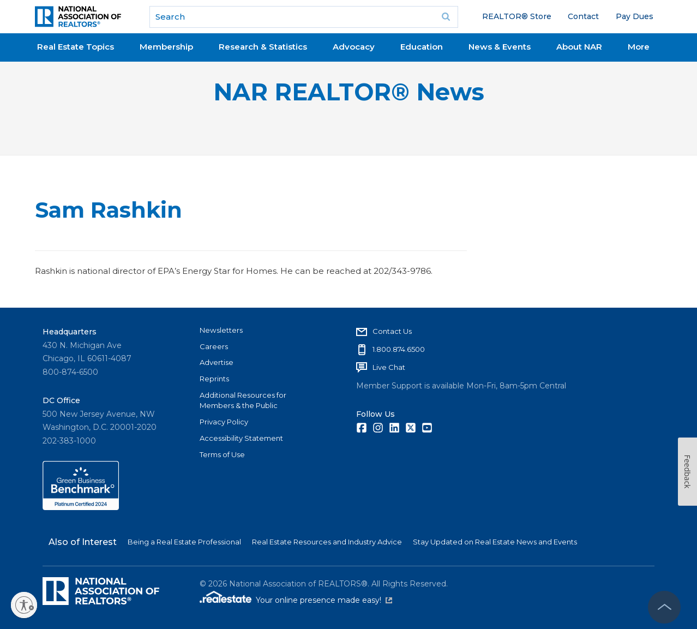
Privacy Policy (224, 421)
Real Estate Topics (75, 46)
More (639, 46)
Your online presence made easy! (324, 600)
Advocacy (354, 46)
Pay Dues (634, 16)
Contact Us (392, 331)
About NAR (579, 46)
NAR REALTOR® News (348, 91)
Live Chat (388, 367)
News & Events (499, 46)
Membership (166, 46)
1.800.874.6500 (398, 349)
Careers (214, 346)
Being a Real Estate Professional (184, 541)
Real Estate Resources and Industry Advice (327, 541)
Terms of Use (222, 454)
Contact (583, 16)
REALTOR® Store (516, 16)
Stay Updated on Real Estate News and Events (495, 541)
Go (446, 17)
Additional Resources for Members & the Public (243, 400)
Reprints (214, 378)
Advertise (216, 362)
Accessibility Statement (241, 438)
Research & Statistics (263, 46)
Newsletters (221, 330)
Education (421, 46)
